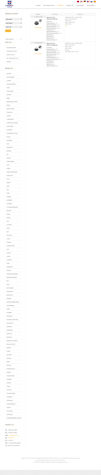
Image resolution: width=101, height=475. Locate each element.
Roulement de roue (12, 51)
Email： (7, 435)
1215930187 (11, 437)
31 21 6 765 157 (38, 53)
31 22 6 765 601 (38, 27)
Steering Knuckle (11, 47)
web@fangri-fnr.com (13, 435)
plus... (66, 25)
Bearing (9, 61)
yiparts (78, 458)
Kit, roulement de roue (12, 58)
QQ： (6, 437)
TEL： (6, 430)
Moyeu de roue (11, 54)
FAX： (6, 432)
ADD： (6, 443)
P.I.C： (6, 440)
